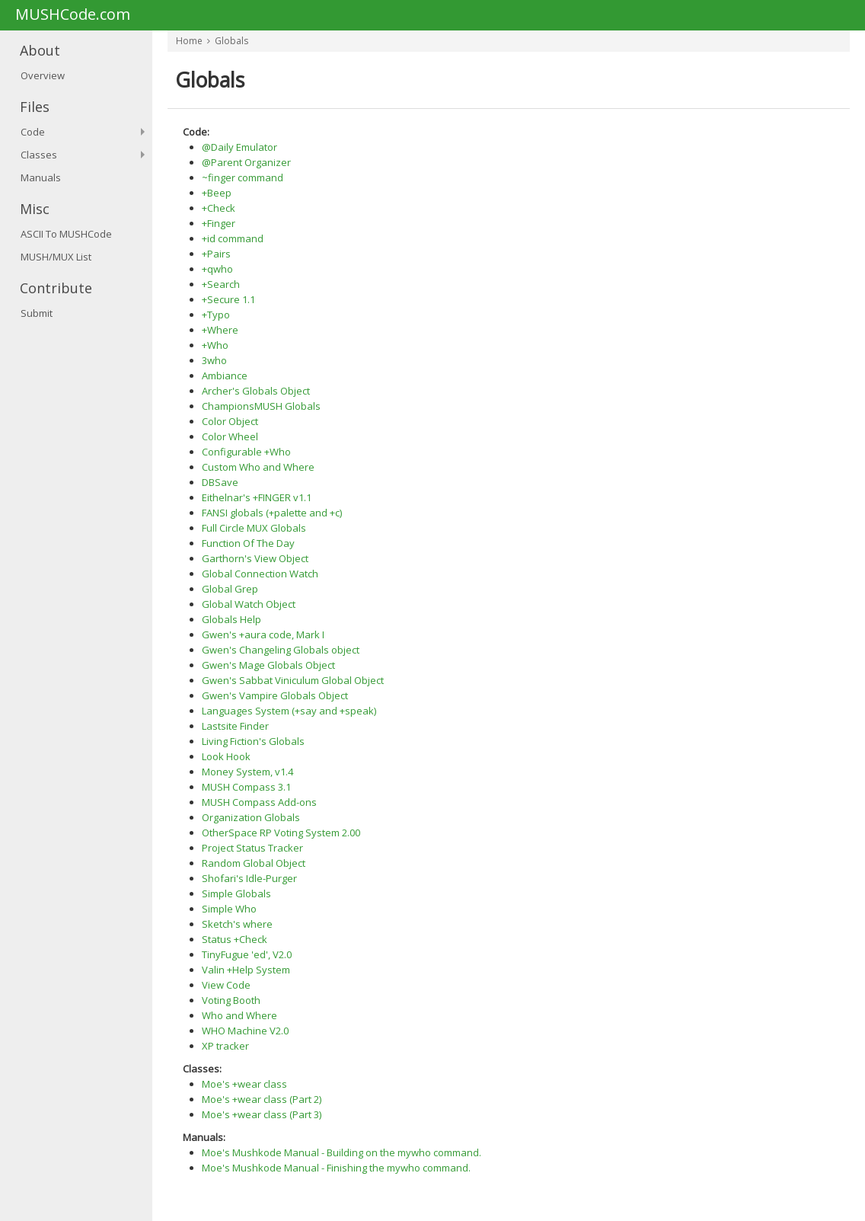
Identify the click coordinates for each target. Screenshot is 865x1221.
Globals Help (231, 619)
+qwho (217, 269)
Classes (39, 154)
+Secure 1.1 (228, 299)
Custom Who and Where (258, 467)
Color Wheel (230, 436)
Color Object (230, 421)
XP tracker (225, 1046)
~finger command (242, 177)
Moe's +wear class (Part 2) (261, 1099)
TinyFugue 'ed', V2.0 (247, 954)
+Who (215, 345)
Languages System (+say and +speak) (289, 711)
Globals (231, 40)
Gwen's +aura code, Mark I (263, 634)
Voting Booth (231, 1000)
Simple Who (229, 909)
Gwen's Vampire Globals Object (275, 695)
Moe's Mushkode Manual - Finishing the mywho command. (336, 1168)
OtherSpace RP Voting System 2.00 (281, 832)
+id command (232, 238)
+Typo (216, 314)
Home (189, 40)
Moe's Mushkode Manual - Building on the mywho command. (341, 1152)
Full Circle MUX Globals (254, 528)
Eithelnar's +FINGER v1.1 (256, 497)
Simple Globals (236, 893)
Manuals (41, 177)
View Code (226, 985)
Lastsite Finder (235, 726)
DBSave (220, 482)
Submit (37, 313)
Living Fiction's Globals (253, 741)
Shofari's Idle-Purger (249, 878)
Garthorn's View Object (255, 558)
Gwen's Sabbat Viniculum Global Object (293, 680)
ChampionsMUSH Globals (261, 406)
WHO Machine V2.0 (245, 1030)
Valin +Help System (246, 969)
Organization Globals (251, 817)
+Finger (218, 223)
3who (214, 360)
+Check (218, 208)
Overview (43, 75)
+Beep (216, 193)
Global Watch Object (248, 604)
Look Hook (226, 756)
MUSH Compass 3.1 (246, 787)
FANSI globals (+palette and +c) (272, 512)
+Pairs (216, 254)
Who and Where (239, 1015)
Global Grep (230, 589)
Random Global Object (253, 863)
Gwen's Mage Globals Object (268, 665)
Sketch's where (237, 924)
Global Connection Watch (260, 573)
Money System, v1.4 (247, 771)
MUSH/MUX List (56, 257)
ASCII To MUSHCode (66, 234)
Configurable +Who (246, 452)
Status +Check (234, 939)
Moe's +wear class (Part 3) (261, 1114)
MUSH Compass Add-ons (259, 802)
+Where (220, 330)
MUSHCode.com (72, 15)
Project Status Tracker (252, 848)
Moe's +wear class (244, 1084)
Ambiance (224, 375)
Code (33, 132)
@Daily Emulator (239, 147)
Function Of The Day (248, 543)
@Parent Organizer (246, 162)
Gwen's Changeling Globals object (280, 650)
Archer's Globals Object (256, 391)
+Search (221, 284)
